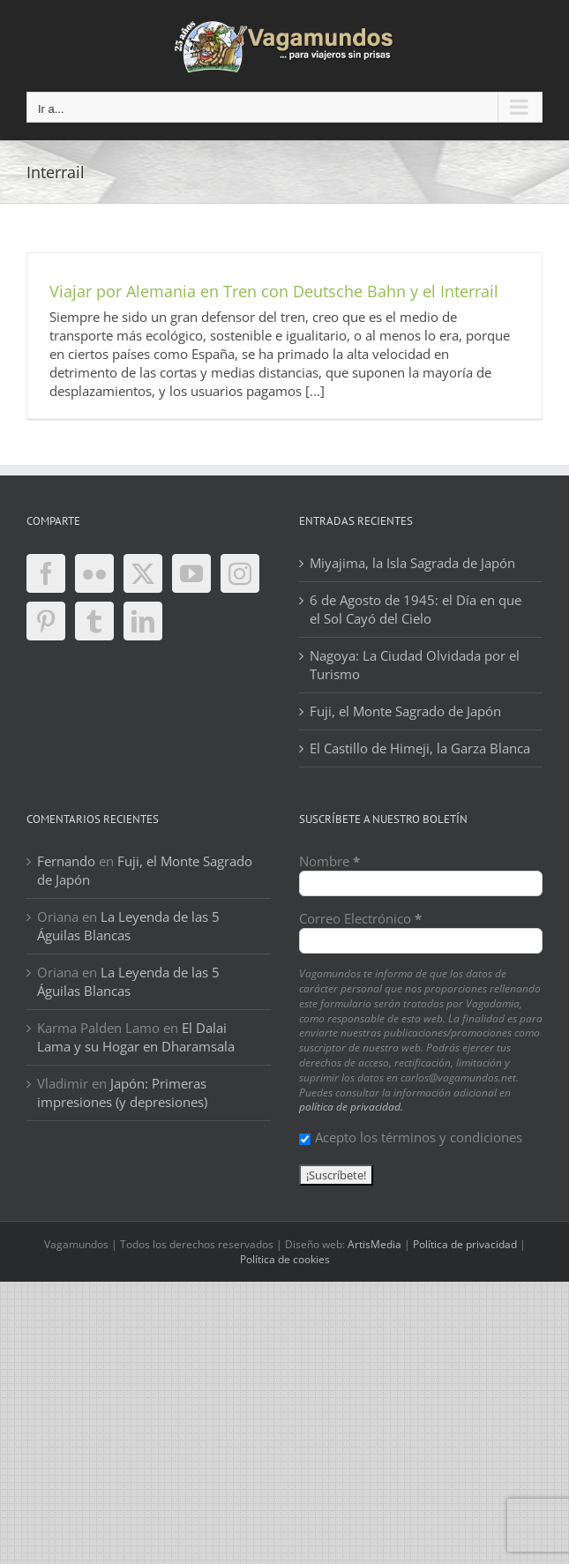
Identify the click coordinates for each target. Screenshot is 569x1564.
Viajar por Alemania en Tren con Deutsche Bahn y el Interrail (273, 291)
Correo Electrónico (360, 918)
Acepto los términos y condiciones (410, 1137)
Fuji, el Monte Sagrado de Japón (405, 711)
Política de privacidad (465, 1244)
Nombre (329, 861)
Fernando (66, 861)
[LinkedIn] (143, 621)
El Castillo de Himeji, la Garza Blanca (420, 748)
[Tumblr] (94, 621)
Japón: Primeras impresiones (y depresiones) (122, 1092)
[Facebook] (45, 573)
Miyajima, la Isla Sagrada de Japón (412, 563)
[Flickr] (94, 573)
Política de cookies (285, 1259)
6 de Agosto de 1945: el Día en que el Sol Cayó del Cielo (415, 609)
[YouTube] (191, 573)
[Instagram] (240, 573)
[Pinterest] (45, 621)
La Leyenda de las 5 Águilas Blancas (128, 926)
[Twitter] (143, 573)
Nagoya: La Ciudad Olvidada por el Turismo (415, 665)
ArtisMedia (374, 1244)
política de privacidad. (351, 1106)
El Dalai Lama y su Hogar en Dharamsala (136, 1037)
